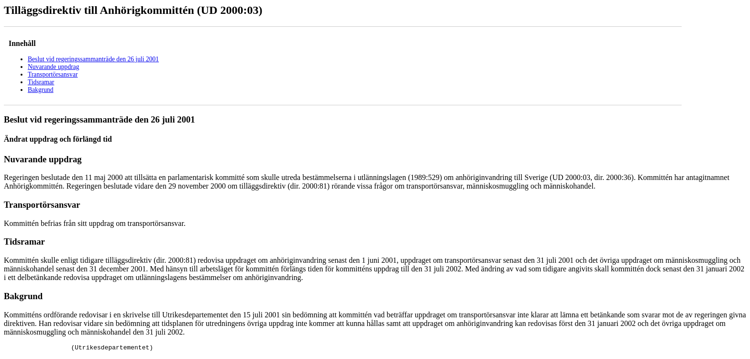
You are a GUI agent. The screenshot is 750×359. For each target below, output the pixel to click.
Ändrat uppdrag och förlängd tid (58, 139)
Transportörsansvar (52, 74)
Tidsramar (41, 82)
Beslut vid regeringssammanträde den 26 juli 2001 (93, 59)
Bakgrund (41, 89)
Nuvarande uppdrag (53, 66)
